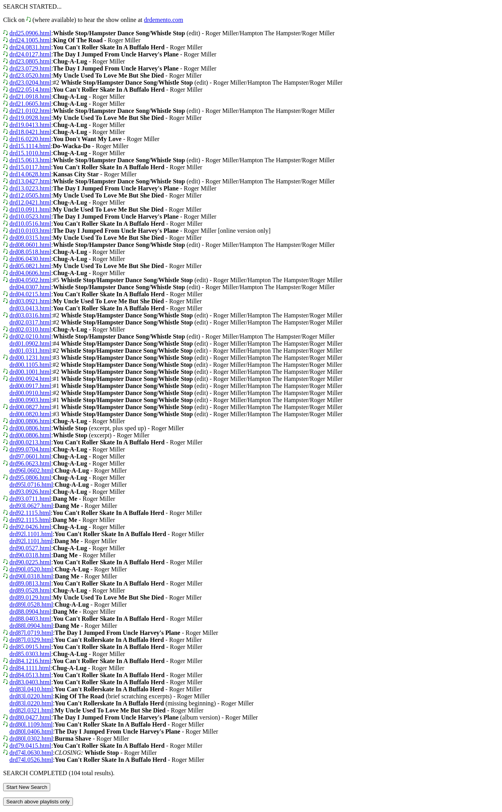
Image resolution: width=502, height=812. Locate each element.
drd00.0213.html (30, 442)
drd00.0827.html (30, 407)
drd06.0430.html (30, 259)
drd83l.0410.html (31, 689)
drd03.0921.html (30, 301)
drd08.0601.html (30, 244)
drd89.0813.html (30, 583)
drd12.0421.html (30, 202)
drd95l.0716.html (31, 484)
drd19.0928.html (30, 117)
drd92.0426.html (30, 527)
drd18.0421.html (30, 132)
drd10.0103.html (30, 230)
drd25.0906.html (30, 33)
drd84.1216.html (30, 661)
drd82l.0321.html (31, 710)
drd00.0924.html (30, 378)
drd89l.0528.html (31, 604)
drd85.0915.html (30, 646)
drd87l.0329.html (31, 639)
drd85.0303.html (30, 654)
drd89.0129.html (30, 597)
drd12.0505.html (30, 195)
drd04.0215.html (30, 294)
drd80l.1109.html (31, 724)
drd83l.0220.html (31, 696)
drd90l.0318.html (31, 576)
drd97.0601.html (30, 456)
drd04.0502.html (30, 280)
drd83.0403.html (30, 682)
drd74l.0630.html (31, 752)
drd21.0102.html (30, 110)
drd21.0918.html (30, 96)
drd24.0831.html (30, 47)
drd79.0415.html (30, 745)
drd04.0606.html (30, 273)
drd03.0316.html (30, 315)
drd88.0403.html (30, 618)
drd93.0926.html (30, 491)
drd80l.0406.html (31, 731)
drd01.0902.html (30, 343)
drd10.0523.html (30, 216)
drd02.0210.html (30, 336)
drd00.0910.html (30, 393)
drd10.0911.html (30, 209)
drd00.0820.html (30, 414)
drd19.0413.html (30, 124)
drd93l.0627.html (31, 505)
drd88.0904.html (30, 611)
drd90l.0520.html (31, 569)
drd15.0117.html (30, 167)
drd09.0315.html (30, 237)
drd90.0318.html (30, 555)
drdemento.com (163, 19)
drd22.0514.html (30, 89)
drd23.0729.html (30, 68)
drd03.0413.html (30, 308)
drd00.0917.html (30, 385)
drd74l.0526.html (31, 759)
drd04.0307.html (30, 287)
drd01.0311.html (30, 350)
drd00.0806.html (30, 421)
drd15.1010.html (30, 153)
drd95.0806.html (30, 477)
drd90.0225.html (30, 562)
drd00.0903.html (30, 400)
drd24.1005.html (30, 40)
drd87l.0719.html (31, 632)
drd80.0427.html (30, 717)
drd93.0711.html (30, 498)
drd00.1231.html (30, 357)
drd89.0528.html (30, 590)
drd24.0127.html (30, 54)
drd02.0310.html (30, 329)
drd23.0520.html (30, 75)
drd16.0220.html (30, 139)
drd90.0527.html (30, 548)
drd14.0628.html (30, 174)
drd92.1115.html (30, 512)
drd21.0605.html (30, 103)
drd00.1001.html (30, 371)
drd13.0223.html (30, 188)
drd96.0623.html (30, 463)
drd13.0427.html (30, 181)
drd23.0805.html (30, 61)
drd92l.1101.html (31, 534)
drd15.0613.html (30, 160)
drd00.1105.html (30, 364)
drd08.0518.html (30, 251)
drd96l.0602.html (31, 470)
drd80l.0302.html (31, 738)
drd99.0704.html (30, 449)
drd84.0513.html (30, 675)
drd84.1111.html (30, 668)
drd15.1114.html (30, 146)
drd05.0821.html (30, 266)
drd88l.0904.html (31, 625)
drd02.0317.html (30, 322)
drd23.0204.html (30, 82)
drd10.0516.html (30, 223)
